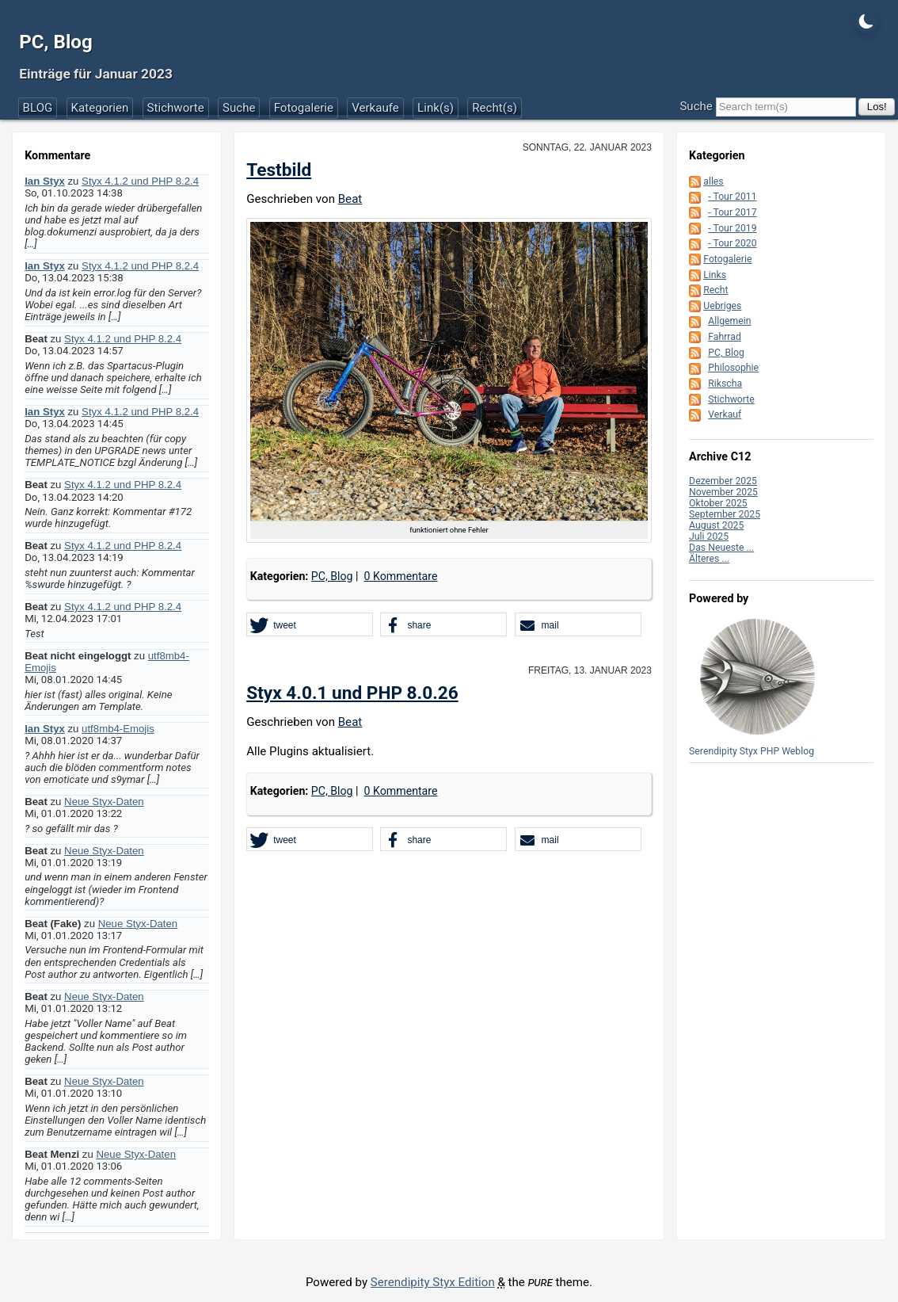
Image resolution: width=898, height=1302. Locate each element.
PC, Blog (56, 42)
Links (714, 275)
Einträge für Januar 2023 (96, 74)
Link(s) (435, 108)
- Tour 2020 (732, 243)
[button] (309, 625)
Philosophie (733, 367)
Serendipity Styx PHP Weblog (751, 751)
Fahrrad (724, 336)
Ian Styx (45, 181)
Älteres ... (709, 558)
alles (713, 181)
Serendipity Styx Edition (433, 1282)
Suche (239, 108)
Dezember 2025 (723, 481)
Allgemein (729, 320)
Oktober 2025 (718, 503)
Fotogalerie (303, 108)
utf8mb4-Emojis (118, 729)
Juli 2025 (709, 536)
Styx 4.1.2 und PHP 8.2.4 (140, 181)
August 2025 (716, 525)
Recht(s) (494, 108)
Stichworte (175, 108)
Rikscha (725, 383)
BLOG (38, 108)
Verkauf (724, 414)
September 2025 (724, 514)
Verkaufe (375, 108)
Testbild (278, 170)
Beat (350, 199)
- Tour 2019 (732, 228)
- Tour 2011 (732, 196)
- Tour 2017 (732, 212)
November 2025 (723, 492)
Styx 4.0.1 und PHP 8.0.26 (352, 693)
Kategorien (100, 108)
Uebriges (722, 305)
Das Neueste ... (721, 547)
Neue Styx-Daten (104, 802)
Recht (715, 290)
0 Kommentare (401, 576)
